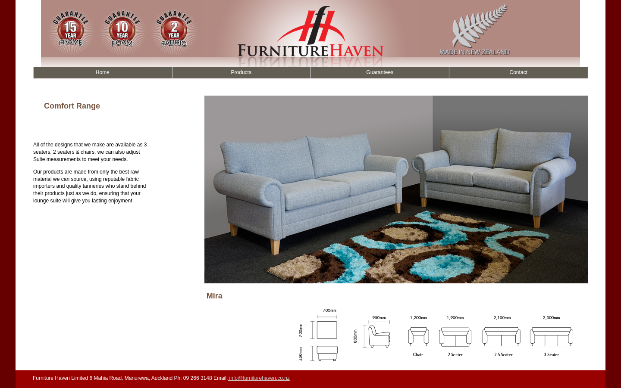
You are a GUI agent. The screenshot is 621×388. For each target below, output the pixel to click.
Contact (518, 72)
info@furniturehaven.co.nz (259, 378)
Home (103, 72)
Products (241, 72)
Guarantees (379, 72)
